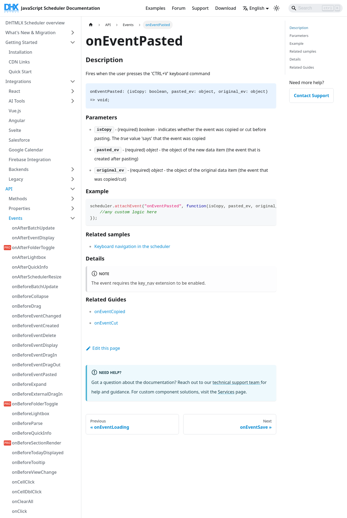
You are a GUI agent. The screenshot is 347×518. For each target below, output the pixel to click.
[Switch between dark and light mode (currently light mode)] (276, 8)
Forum (178, 8)
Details (295, 59)
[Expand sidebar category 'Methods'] (73, 198)
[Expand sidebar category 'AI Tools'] (73, 101)
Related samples (303, 51)
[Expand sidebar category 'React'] (73, 91)
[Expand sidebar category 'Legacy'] (73, 179)
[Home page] (91, 25)
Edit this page (103, 348)
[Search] (315, 8)
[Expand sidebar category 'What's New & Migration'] (73, 32)
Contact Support (311, 95)
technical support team (237, 382)
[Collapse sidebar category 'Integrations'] (73, 81)
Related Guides (302, 67)
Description (299, 27)
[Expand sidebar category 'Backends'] (73, 169)
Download (225, 8)
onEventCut (106, 323)
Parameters (299, 35)
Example (296, 43)
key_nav (146, 283)
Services (226, 392)
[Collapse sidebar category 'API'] (73, 189)
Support (200, 8)
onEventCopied (109, 311)
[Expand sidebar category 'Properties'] (73, 208)
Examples (155, 8)
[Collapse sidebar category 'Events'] (73, 218)
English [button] (253, 8)
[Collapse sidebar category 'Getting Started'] (73, 42)
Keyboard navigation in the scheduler (132, 246)
